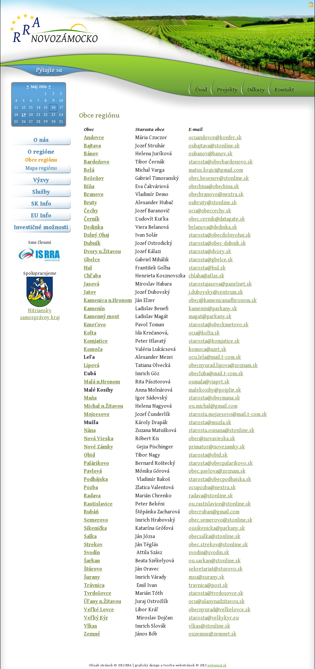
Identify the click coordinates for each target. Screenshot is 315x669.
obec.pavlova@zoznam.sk (217, 471)
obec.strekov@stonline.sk (218, 545)
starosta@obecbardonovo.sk (221, 162)
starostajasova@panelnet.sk (220, 284)
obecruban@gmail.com (214, 512)
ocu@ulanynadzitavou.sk (217, 601)
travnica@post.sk (208, 585)
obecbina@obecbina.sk (214, 186)
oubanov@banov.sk (210, 154)
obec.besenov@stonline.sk (219, 178)
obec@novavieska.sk (212, 439)
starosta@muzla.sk (210, 423)
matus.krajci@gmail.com (216, 170)
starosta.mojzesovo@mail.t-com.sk (228, 414)
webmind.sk (217, 665)
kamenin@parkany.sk (213, 309)
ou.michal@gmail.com (213, 406)
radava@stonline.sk (211, 496)
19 (24, 115)
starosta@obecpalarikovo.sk (221, 463)
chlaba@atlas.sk (206, 276)
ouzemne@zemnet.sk (212, 634)
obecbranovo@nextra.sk (216, 194)
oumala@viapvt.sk (209, 382)
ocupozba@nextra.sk (212, 488)
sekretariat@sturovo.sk (216, 569)
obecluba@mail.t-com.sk (216, 374)
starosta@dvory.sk (210, 251)
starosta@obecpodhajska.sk (220, 479)
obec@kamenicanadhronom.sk (223, 300)
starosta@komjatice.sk (214, 341)
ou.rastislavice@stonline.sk (220, 504)
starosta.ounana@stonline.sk (221, 430)
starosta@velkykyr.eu (214, 618)
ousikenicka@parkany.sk (217, 528)
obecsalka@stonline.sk (214, 536)
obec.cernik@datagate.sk (217, 219)
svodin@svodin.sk (209, 553)
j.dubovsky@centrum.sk (216, 292)
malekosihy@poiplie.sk (215, 390)
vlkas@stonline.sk (209, 626)
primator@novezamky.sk (217, 447)
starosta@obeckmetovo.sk (219, 325)
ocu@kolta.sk (204, 333)
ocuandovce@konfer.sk (215, 138)
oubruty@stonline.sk (213, 203)
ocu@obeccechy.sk (210, 211)
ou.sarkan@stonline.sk (215, 561)
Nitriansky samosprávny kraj (40, 314)
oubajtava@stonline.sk (214, 146)
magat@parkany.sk (210, 316)
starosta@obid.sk (208, 455)
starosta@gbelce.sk (211, 260)
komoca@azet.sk (207, 349)
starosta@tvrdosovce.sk (216, 593)
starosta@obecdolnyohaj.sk (220, 235)
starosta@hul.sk (207, 268)
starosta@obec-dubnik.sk (217, 243)
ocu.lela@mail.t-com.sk (215, 357)
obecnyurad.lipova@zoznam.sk (223, 365)
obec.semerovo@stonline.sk (220, 520)
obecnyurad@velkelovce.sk (219, 610)
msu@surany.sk (206, 577)
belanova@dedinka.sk (213, 227)
